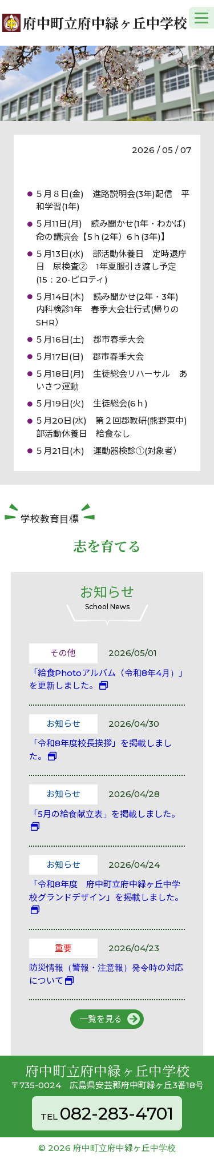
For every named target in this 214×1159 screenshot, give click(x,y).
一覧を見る (100, 1018)
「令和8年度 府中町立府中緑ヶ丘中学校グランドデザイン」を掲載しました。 (106, 891)
